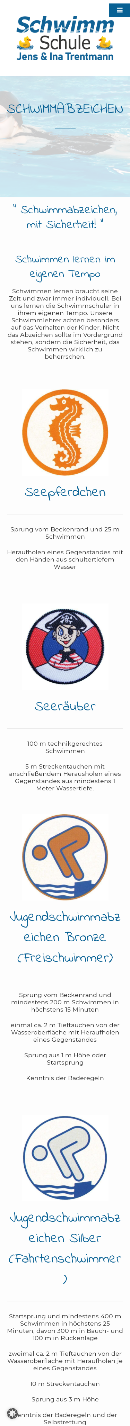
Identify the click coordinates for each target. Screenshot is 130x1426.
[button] (12, 1413)
